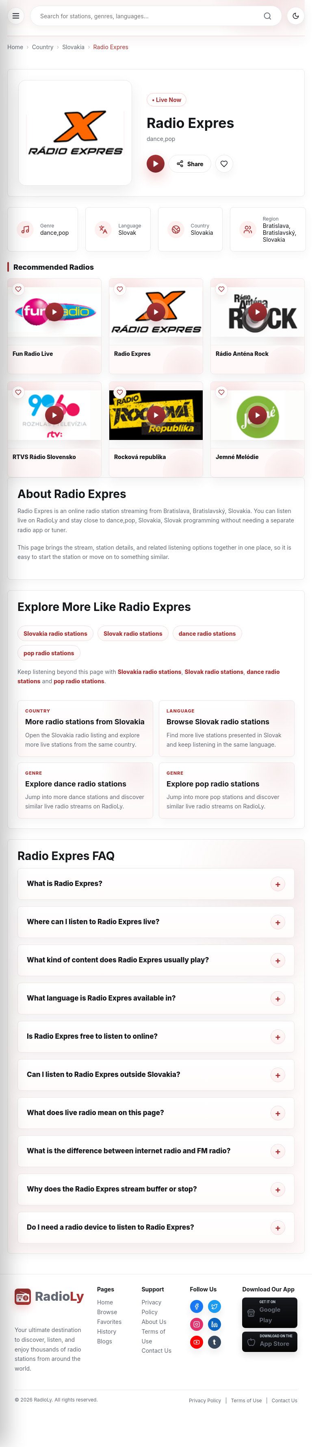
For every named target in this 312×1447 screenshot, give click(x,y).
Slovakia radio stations (55, 633)
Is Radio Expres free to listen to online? (92, 1036)
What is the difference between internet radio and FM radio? (129, 1151)
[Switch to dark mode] (296, 16)
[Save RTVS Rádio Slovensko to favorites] (18, 392)
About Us (153, 1321)
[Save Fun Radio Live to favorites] (18, 289)
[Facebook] (196, 1306)
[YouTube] (196, 1342)
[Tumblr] (214, 1342)
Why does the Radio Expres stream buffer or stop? (112, 1189)
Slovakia (73, 46)
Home (15, 46)
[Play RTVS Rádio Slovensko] (54, 415)
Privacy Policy (205, 1400)
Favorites (109, 1321)
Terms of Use (246, 1400)
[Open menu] (15, 15)
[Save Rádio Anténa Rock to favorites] (221, 289)
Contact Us (156, 1350)
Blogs (104, 1341)
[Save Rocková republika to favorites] (119, 392)
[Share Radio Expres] (190, 164)
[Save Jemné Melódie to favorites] (221, 392)
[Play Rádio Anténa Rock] (257, 312)
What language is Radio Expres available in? (101, 998)
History (106, 1331)
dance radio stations (207, 633)
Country (43, 46)
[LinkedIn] (214, 1324)
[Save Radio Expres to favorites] (224, 164)
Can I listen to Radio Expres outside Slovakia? (103, 1074)
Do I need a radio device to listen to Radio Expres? (110, 1227)
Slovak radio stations (133, 633)
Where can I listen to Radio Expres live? (93, 922)
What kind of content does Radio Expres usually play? (118, 960)
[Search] (267, 16)
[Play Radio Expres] (156, 164)
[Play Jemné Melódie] (257, 415)
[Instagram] (196, 1324)
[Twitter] (214, 1306)
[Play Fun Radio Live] (54, 312)
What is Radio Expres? (64, 883)
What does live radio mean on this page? (95, 1113)
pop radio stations (49, 653)
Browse (107, 1311)
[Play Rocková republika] (156, 415)
